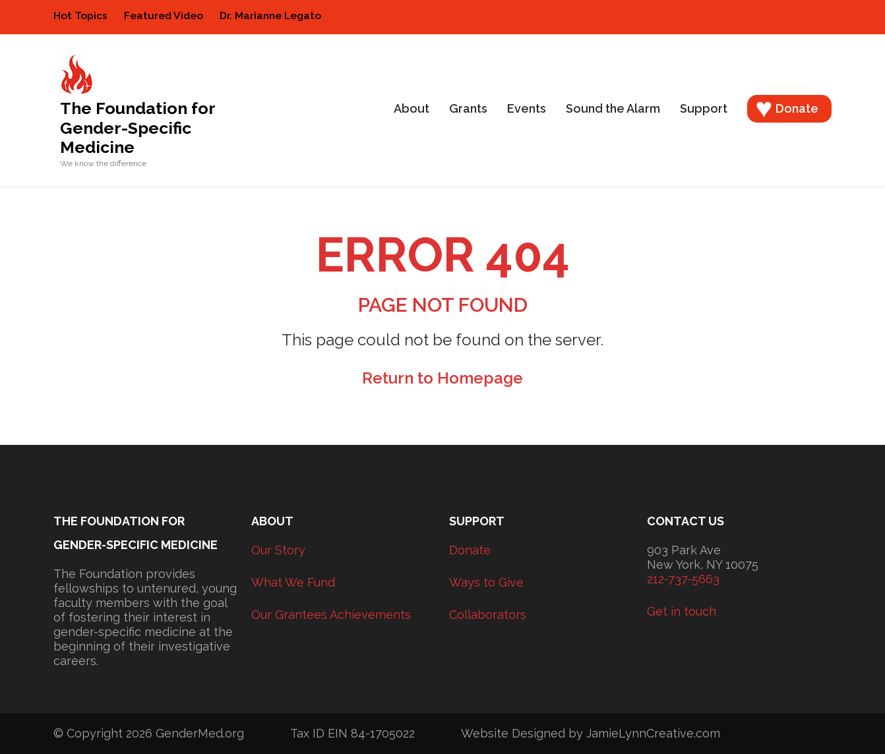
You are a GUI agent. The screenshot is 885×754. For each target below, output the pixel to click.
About (411, 108)
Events (526, 108)
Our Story (278, 550)
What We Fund (293, 582)
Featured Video (163, 16)
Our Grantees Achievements (331, 615)
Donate (797, 108)
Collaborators (487, 615)
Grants (468, 108)
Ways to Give (486, 582)
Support (703, 108)
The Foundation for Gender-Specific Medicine (137, 127)
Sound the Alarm (613, 108)
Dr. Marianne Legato (270, 16)
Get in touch (681, 611)
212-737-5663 (683, 579)
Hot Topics (80, 16)
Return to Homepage (442, 378)
